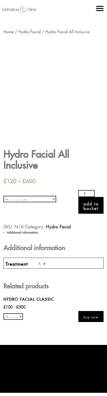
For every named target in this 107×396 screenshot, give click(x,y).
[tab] (55, 231)
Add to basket (91, 205)
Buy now (91, 316)
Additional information (22, 232)
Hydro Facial (29, 31)
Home (8, 31)
